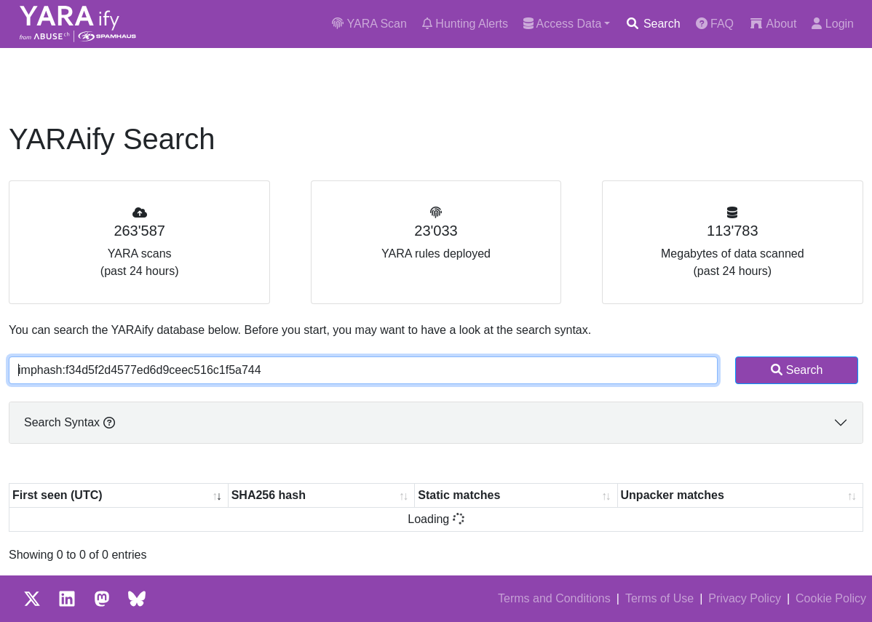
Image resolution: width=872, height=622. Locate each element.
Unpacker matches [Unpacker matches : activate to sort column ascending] (672, 495)
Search (652, 23)
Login (833, 23)
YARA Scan (369, 23)
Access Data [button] (562, 23)
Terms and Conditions (554, 598)
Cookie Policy (831, 598)
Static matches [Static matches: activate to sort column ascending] (459, 495)
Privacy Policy (744, 598)
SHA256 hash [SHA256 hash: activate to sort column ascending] (268, 495)
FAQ (715, 23)
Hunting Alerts (465, 23)
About (772, 23)
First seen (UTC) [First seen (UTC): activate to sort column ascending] (57, 495)
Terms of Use (659, 598)
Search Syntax (69, 422)
